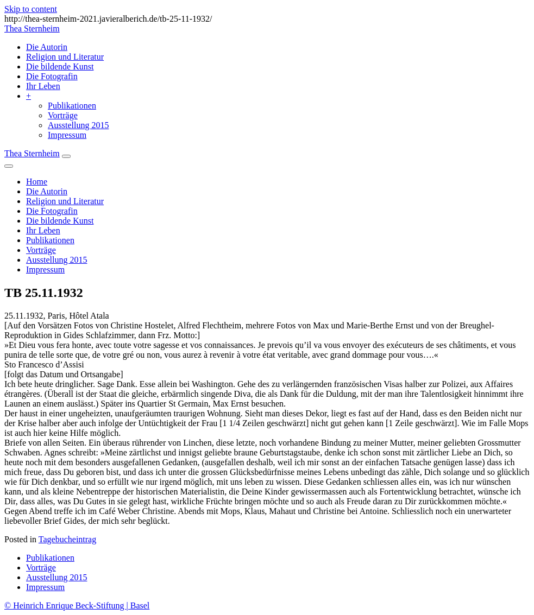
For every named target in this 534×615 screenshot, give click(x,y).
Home (36, 181)
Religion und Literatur (65, 56)
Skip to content (30, 9)
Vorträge (63, 115)
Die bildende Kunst (59, 66)
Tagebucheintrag (67, 539)
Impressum (67, 135)
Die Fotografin (52, 76)
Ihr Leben (43, 86)
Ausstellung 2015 (78, 125)
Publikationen (72, 105)
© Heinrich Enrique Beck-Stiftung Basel (76, 605)
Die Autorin (46, 47)
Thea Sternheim (32, 28)
